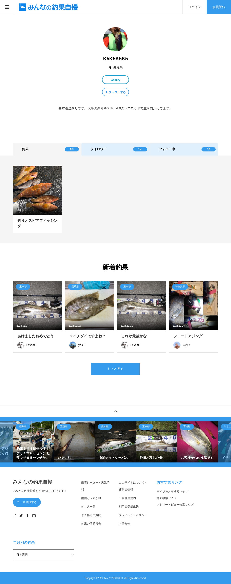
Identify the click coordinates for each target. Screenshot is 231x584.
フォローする (117, 92)
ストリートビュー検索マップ (175, 504)
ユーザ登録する (27, 502)
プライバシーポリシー (133, 515)
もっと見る (115, 368)
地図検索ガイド (166, 498)
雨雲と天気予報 (91, 498)
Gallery (115, 79)
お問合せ (124, 523)
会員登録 (218, 7)
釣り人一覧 (88, 506)
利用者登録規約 (129, 506)
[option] (33, 441)
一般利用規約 (127, 498)
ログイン (194, 7)
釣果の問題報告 (91, 523)
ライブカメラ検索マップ (172, 491)
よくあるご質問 (91, 515)
